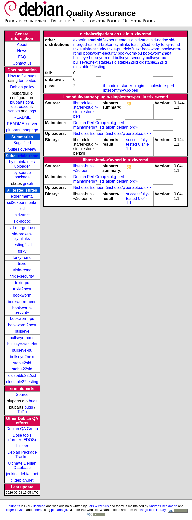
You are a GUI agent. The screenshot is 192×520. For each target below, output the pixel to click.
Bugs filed (22, 143)
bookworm (22, 295)
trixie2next (22, 289)
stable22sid (22, 369)
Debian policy (22, 87)
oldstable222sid (22, 375)
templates (27, 80)
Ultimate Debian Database (22, 465)
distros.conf (21, 106)
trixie (22, 263)
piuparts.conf (21, 102)
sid (22, 209)
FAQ (22, 57)
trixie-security (22, 276)
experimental (22, 196)
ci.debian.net (22, 480)
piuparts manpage (22, 130)
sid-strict (22, 215)
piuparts (14, 506)
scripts (14, 111)
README (22, 117)
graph (28, 183)
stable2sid (22, 363)
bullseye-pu (22, 350)
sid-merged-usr (22, 228)
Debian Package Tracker (22, 454)
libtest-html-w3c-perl (120, 90)
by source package (22, 174)
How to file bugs (22, 76)
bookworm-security (22, 310)
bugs (33, 401)
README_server (22, 124)
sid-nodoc (22, 221)
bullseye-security (22, 344)
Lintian (22, 446)
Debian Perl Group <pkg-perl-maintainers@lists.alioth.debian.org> (105, 125)
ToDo (22, 412)
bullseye (22, 331)
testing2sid (22, 245)
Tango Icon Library (152, 510)
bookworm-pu (22, 318)
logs (32, 111)
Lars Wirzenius (98, 506)
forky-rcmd (22, 257)
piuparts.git (59, 510)
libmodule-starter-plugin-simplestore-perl (138, 86)
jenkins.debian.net (22, 474)
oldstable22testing (22, 382)
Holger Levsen (14, 510)
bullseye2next (22, 357)
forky (22, 251)
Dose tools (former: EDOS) (22, 437)
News (22, 51)
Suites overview (22, 149)
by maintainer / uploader (22, 164)
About (22, 44)
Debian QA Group (22, 429)
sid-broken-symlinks (22, 236)
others (37, 510)
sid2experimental (22, 202)
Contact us (22, 63)
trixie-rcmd (28, 156)
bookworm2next (22, 325)
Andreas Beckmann (163, 506)
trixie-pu (22, 283)
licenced (39, 506)
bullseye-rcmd (22, 338)
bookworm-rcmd (22, 302)
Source (22, 394)
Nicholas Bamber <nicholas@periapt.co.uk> (112, 133)
